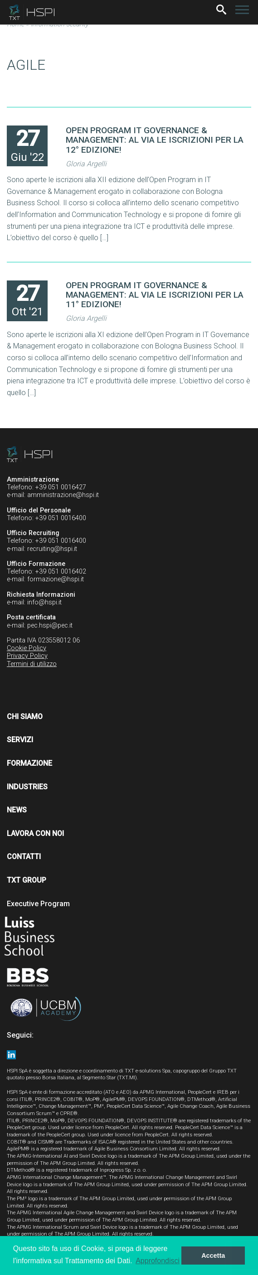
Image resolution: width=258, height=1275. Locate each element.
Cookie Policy (26, 648)
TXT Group (26, 880)
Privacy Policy (27, 656)
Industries (27, 786)
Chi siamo (25, 716)
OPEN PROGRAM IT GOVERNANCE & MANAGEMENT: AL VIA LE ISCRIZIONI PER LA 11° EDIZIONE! (154, 294)
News (17, 810)
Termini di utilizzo (32, 664)
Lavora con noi (35, 833)
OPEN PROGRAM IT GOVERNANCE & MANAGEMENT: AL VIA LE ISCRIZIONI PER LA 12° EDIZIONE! (154, 140)
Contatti (24, 856)
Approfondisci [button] (158, 1261)
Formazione (29, 763)
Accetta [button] (213, 1255)
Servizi (20, 739)
